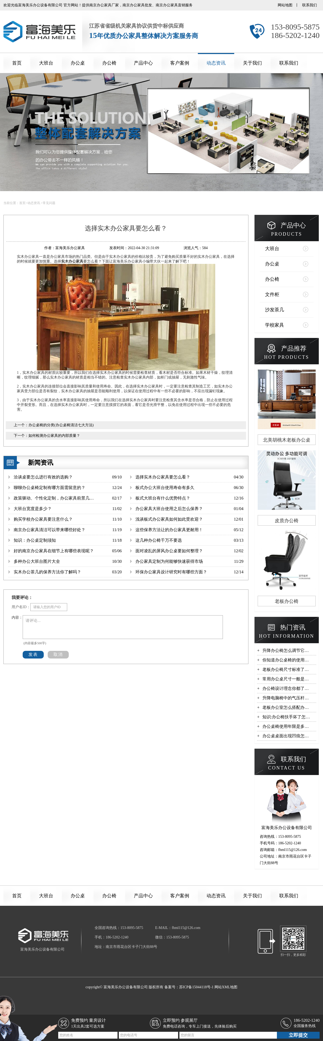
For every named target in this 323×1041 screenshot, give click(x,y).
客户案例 (179, 63)
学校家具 (274, 325)
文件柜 (272, 294)
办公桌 (78, 63)
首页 (17, 63)
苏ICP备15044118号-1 (196, 987)
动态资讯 (216, 63)
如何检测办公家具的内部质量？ (54, 436)
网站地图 (285, 5)
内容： (17, 617)
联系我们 (309, 5)
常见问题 (49, 203)
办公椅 (109, 63)
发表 (33, 654)
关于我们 (252, 63)
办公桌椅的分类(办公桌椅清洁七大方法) (61, 425)
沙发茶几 (274, 309)
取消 (58, 654)
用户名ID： (21, 607)
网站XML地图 (225, 987)
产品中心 (143, 63)
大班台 (46, 63)
